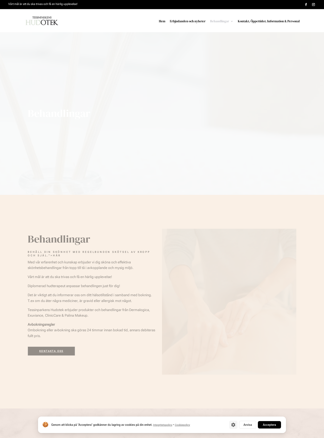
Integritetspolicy (162, 424)
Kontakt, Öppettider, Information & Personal (269, 21)
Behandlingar (219, 21)
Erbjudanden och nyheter (188, 21)
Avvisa (247, 424)
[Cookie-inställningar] (233, 425)
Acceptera (269, 424)
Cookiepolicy (182, 424)
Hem (162, 21)
